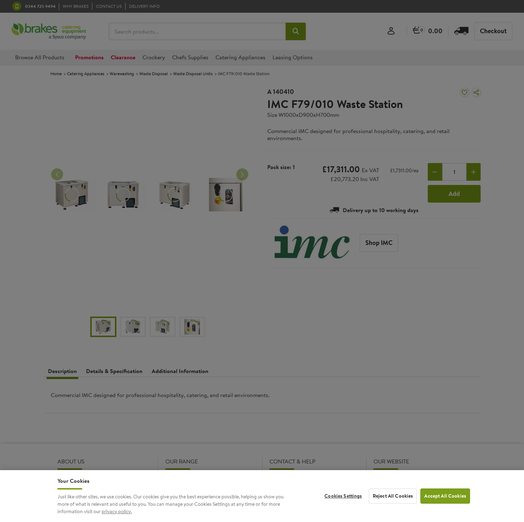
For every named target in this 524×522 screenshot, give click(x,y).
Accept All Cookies (445, 502)
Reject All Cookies (393, 502)
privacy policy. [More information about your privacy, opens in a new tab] (117, 517)
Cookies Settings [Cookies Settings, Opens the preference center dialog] (343, 502)
